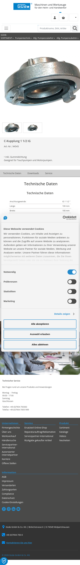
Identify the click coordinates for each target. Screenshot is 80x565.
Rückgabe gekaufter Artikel (38, 440)
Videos (62, 436)
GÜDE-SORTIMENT (6, 36)
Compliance (8, 493)
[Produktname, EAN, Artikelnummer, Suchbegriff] (54, 28)
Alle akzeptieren (40, 324)
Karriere (6, 459)
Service (48, 173)
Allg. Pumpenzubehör (43, 38)
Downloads (33, 173)
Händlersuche (9, 440)
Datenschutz (8, 497)
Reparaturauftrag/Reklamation (39, 431)
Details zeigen (62, 314)
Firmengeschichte (11, 427)
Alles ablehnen (40, 344)
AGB (4, 476)
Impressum (7, 481)
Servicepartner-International (10, 446)
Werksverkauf (9, 436)
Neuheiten (64, 440)
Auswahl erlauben (40, 334)
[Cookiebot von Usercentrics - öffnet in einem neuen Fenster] (62, 218)
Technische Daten (12, 173)
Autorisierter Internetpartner (10, 453)
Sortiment (64, 427)
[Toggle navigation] (6, 28)
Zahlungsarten (9, 489)
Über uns (6, 431)
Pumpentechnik (22, 38)
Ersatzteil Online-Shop (35, 427)
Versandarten (9, 485)
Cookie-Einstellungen (12, 502)
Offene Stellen (9, 463)
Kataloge (63, 431)
